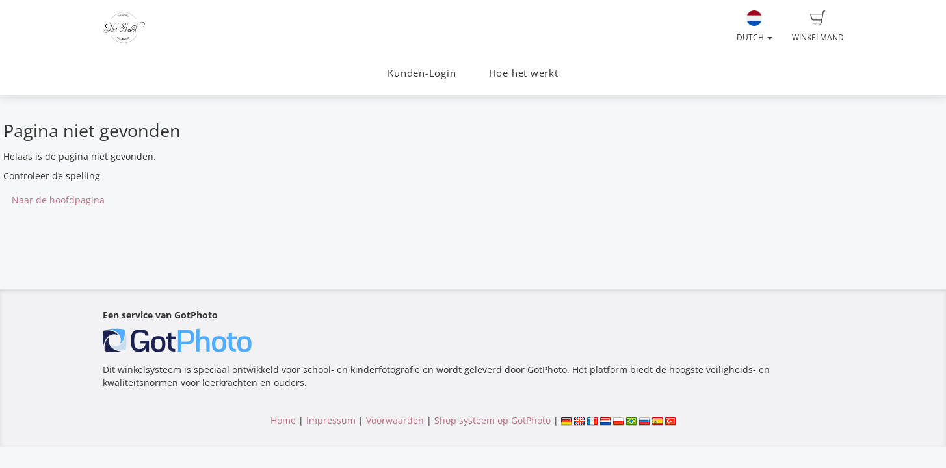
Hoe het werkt (523, 73)
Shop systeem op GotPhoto (492, 420)
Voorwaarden (395, 420)
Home (283, 420)
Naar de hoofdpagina (58, 200)
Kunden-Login (422, 73)
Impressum (331, 420)
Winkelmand (818, 26)
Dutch (754, 26)
